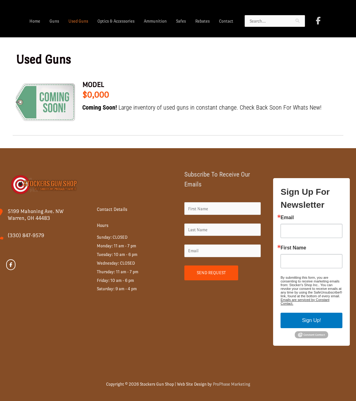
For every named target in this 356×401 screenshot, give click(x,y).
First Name (293, 247)
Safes (181, 21)
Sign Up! (311, 320)
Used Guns (78, 21)
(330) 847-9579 (26, 235)
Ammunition (155, 21)
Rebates (202, 21)
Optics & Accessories (116, 21)
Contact (226, 21)
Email (287, 217)
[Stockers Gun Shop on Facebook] (318, 21)
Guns (54, 21)
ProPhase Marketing (231, 384)
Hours (102, 225)
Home (34, 21)
